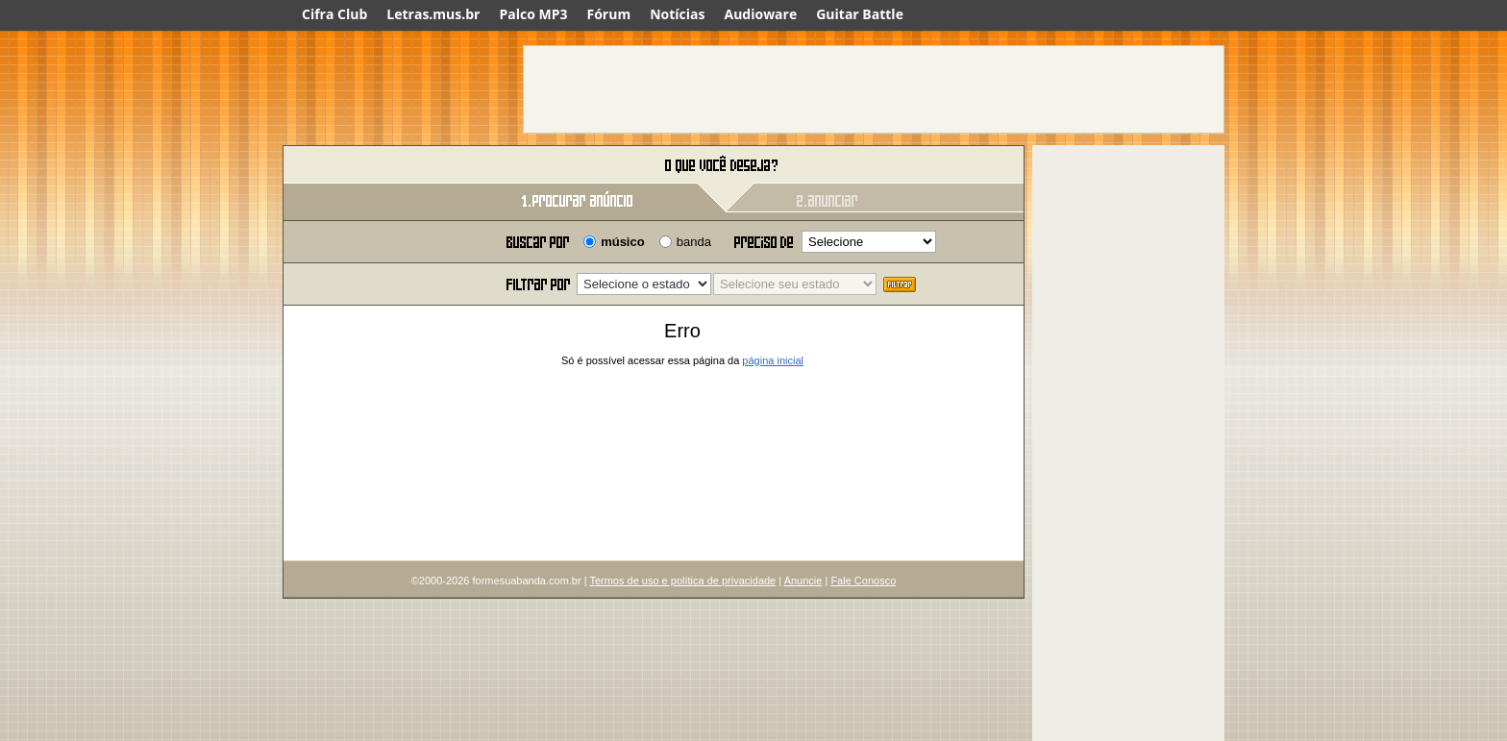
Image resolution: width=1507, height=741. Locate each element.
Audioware (760, 14)
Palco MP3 (533, 14)
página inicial (772, 360)
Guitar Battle (859, 14)
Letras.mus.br (433, 14)
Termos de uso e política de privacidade (682, 580)
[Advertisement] (873, 89)
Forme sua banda (383, 166)
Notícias (677, 14)
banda (694, 242)
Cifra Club (334, 14)
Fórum (609, 14)
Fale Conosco (863, 580)
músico (623, 242)
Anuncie (803, 580)
